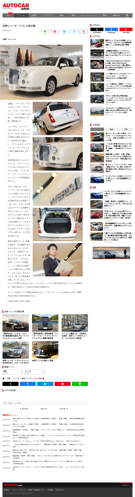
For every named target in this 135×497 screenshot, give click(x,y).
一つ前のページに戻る (13, 403)
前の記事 (25, 409)
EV (8, 15)
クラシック (48, 15)
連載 (104, 15)
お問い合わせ (60, 490)
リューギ (12, 39)
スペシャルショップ (89, 15)
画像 (61, 15)
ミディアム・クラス (19, 273)
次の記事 (62, 409)
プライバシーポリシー (19, 490)
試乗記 (34, 15)
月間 (125, 129)
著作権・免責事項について (36, 490)
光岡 (5, 39)
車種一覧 (116, 15)
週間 (111, 129)
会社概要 (50, 490)
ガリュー (26, 133)
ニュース (21, 15)
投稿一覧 (44, 409)
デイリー (97, 129)
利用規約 (6, 490)
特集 (73, 15)
